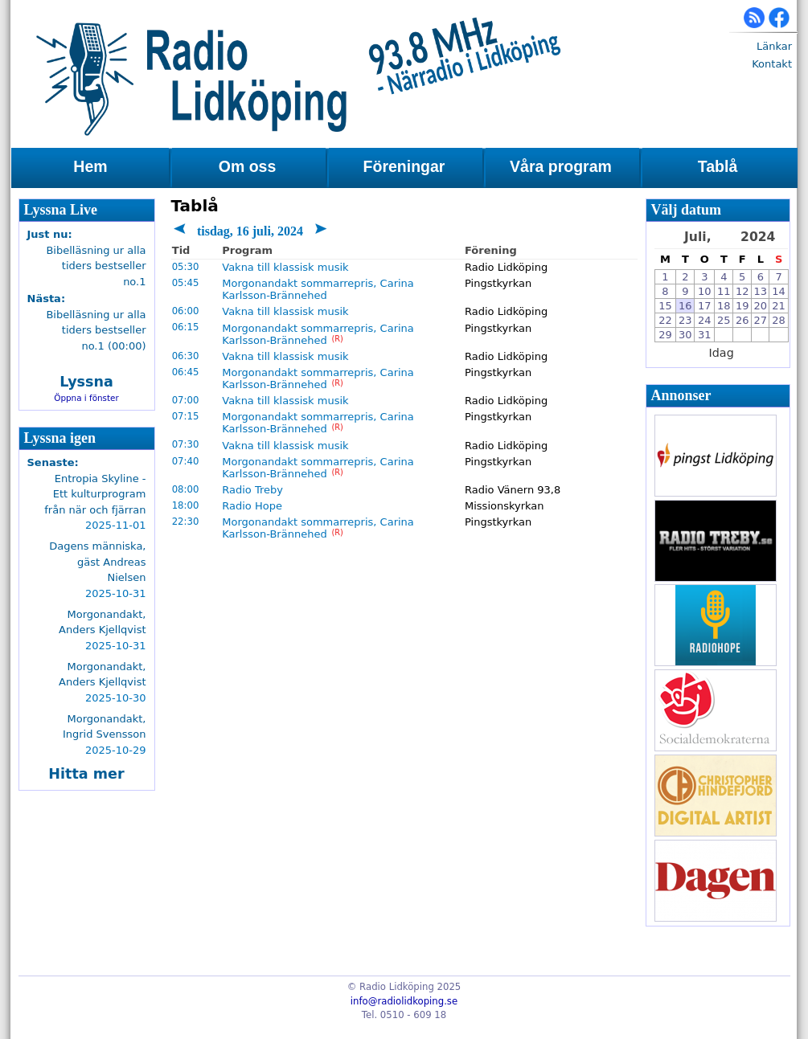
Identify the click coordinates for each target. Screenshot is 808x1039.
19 (742, 306)
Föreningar (404, 166)
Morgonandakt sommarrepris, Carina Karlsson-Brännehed (318, 289)
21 (778, 306)
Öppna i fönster (86, 398)
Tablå (717, 166)
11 (724, 291)
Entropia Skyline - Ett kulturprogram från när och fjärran (95, 494)
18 (724, 306)
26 (742, 320)
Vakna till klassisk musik (285, 267)
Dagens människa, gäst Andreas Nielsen (97, 561)
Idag (721, 352)
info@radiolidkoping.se (404, 1001)
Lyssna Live (61, 210)
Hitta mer (86, 774)
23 (685, 320)
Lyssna (86, 382)
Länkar (774, 46)
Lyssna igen (60, 438)
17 (705, 306)
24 (705, 320)
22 (665, 320)
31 (705, 335)
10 (705, 291)
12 (742, 291)
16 (685, 306)
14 (778, 291)
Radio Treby (252, 490)
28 (778, 320)
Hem (90, 166)
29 (665, 335)
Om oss (248, 166)
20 (761, 306)
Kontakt (772, 64)
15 (665, 306)
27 (761, 320)
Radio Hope (252, 506)
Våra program (561, 166)
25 (724, 320)
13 (761, 291)
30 (685, 335)
